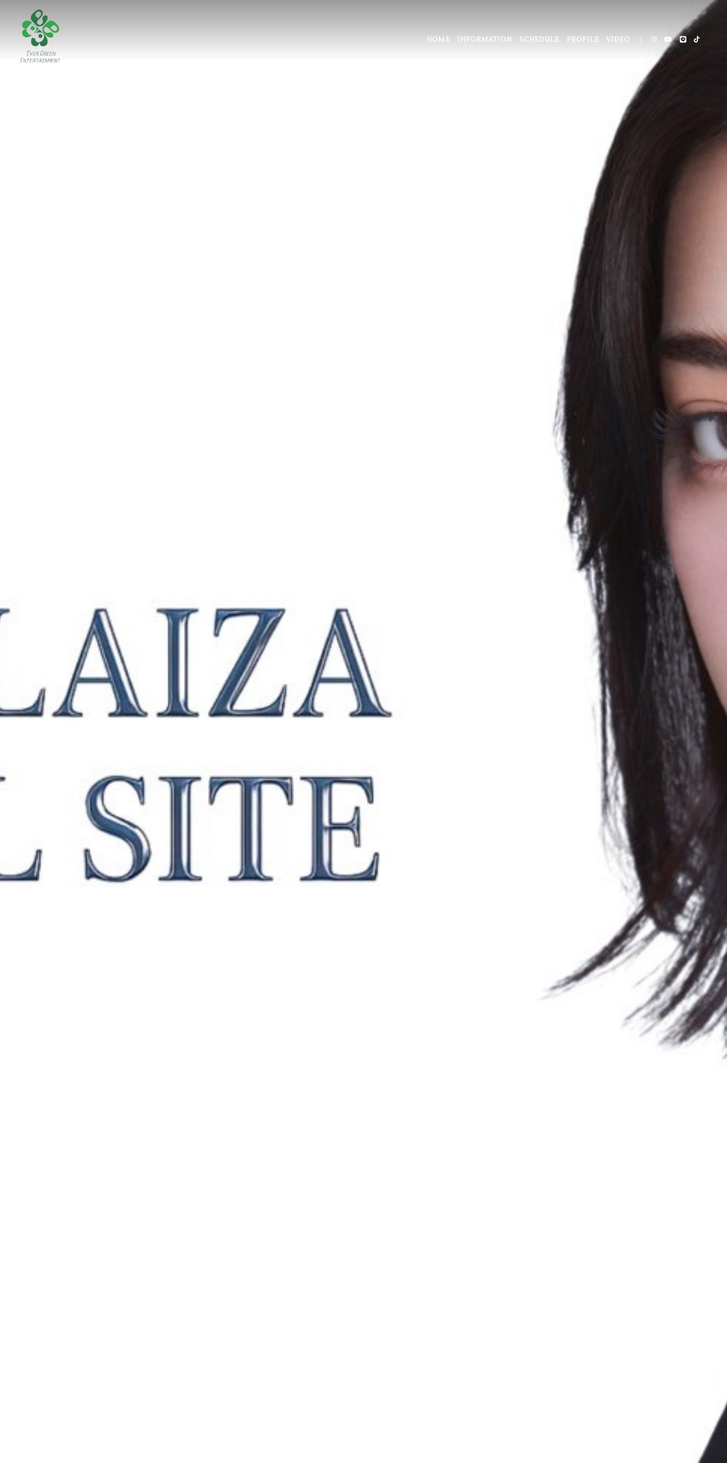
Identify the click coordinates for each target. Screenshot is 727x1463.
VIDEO (618, 40)
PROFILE (583, 40)
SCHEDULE (539, 40)
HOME (438, 40)
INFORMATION (484, 40)
